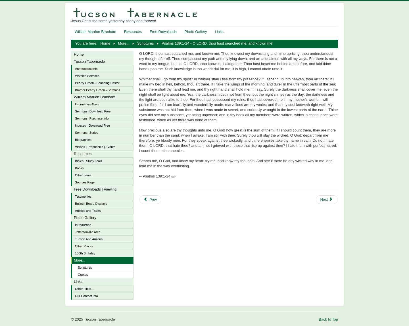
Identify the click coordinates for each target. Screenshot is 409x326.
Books (79, 168)
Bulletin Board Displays (91, 203)
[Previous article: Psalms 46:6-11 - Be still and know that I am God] (150, 199)
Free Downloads (163, 32)
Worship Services (87, 76)
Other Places (84, 246)
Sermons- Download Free (92, 111)
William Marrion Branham (95, 32)
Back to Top (328, 319)
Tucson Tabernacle (89, 61)
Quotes (83, 274)
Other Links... (84, 289)
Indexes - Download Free (92, 125)
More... (79, 260)
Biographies (83, 139)
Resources (133, 32)
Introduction (83, 225)
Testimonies (83, 196)
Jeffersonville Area (88, 232)
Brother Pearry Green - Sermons (97, 90)
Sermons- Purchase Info (92, 118)
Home (79, 54)
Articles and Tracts (88, 210)
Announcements (86, 68)
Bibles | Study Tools (88, 161)
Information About (87, 104)
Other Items (83, 175)
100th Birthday (85, 253)
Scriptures (85, 267)
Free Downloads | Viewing (95, 189)
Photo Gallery (196, 32)
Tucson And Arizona (89, 239)
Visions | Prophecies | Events (95, 147)
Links (219, 32)
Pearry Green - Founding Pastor (97, 83)
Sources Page (85, 182)
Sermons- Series (86, 132)
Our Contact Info (86, 296)
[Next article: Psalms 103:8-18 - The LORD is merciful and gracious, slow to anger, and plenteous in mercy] (327, 199)
